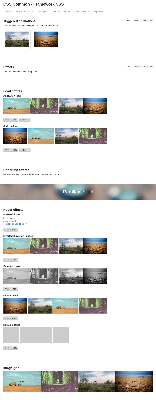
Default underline (11, 174)
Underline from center (49, 174)
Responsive (98, 11)
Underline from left (29, 174)
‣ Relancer (24, 120)
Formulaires (20, 11)
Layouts (66, 11)
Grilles (32, 11)
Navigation (43, 11)
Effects (77, 11)
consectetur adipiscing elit (15, 224)
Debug (86, 11)
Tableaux (55, 11)
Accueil (8, 11)
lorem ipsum (9, 218)
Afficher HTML (11, 120)
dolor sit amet (9, 221)
